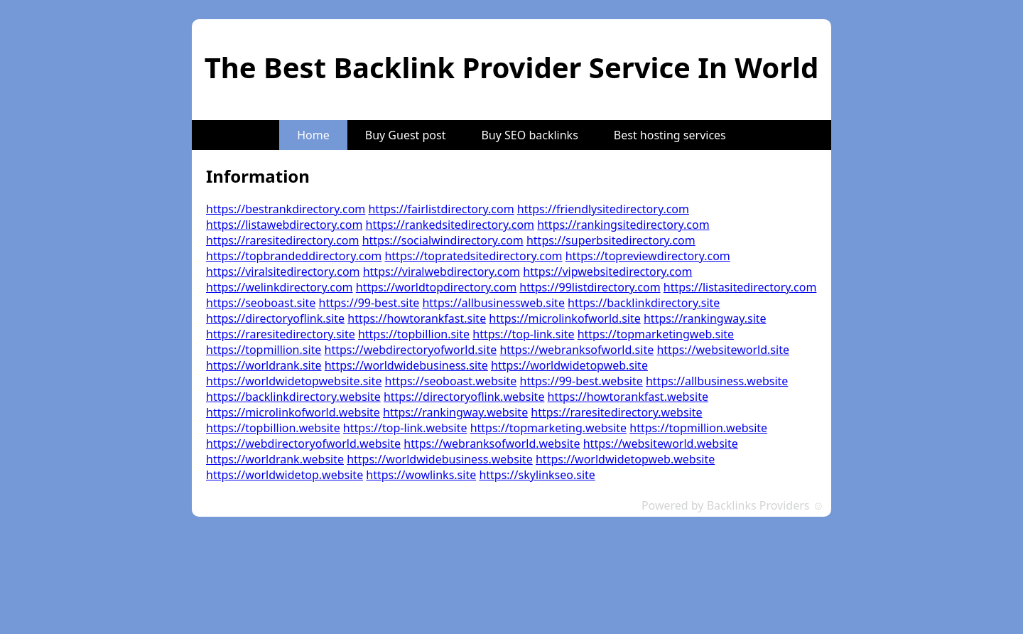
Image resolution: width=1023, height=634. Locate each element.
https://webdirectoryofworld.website (303, 443)
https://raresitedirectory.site (280, 334)
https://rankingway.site (705, 318)
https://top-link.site (523, 334)
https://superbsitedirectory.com (610, 240)
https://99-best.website (581, 381)
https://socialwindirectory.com (443, 240)
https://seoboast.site (260, 303)
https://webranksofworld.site (576, 350)
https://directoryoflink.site (275, 318)
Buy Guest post (405, 135)
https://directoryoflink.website (464, 396)
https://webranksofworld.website (492, 443)
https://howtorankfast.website (628, 396)
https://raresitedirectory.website (616, 412)
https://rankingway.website (455, 412)
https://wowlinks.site (421, 475)
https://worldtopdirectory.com (436, 287)
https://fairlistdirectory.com (441, 209)
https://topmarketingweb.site (656, 334)
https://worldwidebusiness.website (440, 459)
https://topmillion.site (263, 350)
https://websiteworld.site (722, 350)
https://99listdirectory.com (589, 287)
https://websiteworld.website (660, 443)
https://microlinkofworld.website (293, 412)
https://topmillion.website (698, 428)
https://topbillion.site (414, 334)
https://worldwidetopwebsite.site (293, 381)
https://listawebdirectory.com (284, 224)
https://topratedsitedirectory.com (473, 256)
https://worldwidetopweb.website (625, 459)
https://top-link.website (405, 428)
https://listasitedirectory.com (740, 287)
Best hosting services (670, 135)
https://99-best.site (369, 303)
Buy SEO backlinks (529, 135)
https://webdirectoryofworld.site (411, 350)
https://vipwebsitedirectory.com (607, 271)
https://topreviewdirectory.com (647, 256)
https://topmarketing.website (548, 428)
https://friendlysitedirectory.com (603, 209)
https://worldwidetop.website (284, 475)
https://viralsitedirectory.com (283, 271)
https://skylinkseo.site (537, 475)
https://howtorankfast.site (416, 318)
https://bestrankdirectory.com (285, 209)
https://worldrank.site (264, 365)
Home (313, 135)
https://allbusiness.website (717, 381)
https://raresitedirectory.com (282, 240)
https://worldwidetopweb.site (569, 365)
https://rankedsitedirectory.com (450, 224)
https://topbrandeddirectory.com (293, 256)
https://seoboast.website (451, 381)
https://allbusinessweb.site (493, 303)
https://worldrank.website (275, 459)
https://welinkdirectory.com (279, 287)
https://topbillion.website (273, 428)
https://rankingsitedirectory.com (623, 224)
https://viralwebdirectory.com (441, 271)
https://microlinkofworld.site (564, 318)
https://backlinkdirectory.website (293, 396)
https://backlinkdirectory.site (644, 303)
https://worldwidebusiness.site (406, 365)
